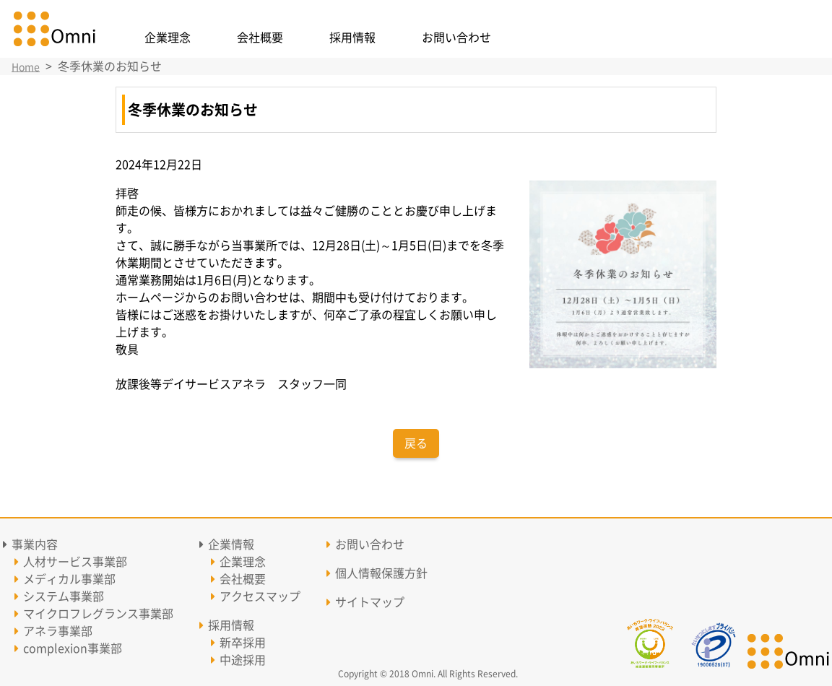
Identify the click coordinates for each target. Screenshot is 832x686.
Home (26, 67)
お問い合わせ (456, 37)
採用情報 (352, 37)
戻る (416, 443)
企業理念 (167, 37)
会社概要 (260, 37)
